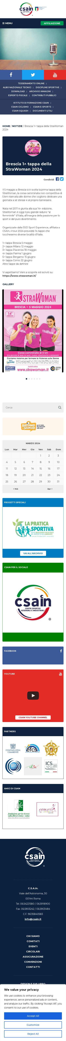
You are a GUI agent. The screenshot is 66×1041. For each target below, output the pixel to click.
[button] (60, 407)
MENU (7, 23)
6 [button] (39, 378)
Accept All (33, 1015)
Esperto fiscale (17, 95)
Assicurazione (33, 956)
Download (18, 91)
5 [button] (37, 378)
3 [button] (32, 378)
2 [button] (29, 378)
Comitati (33, 941)
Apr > (50, 489)
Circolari (33, 951)
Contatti (33, 966)
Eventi (33, 946)
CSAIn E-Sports (42, 107)
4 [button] (34, 378)
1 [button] (26, 378)
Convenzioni (33, 961)
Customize (33, 1024)
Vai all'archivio (33, 553)
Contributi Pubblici (44, 95)
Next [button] (55, 331)
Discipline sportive (47, 87)
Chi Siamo (33, 936)
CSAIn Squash (20, 111)
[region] (33, 1012)
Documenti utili (42, 111)
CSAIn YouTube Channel (33, 717)
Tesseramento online (31, 83)
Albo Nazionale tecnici (17, 87)
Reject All (33, 1033)
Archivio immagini (40, 91)
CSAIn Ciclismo (20, 107)
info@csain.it (33, 919)
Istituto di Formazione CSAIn (31, 103)
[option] (32, 330)
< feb (15, 489)
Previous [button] (11, 331)
